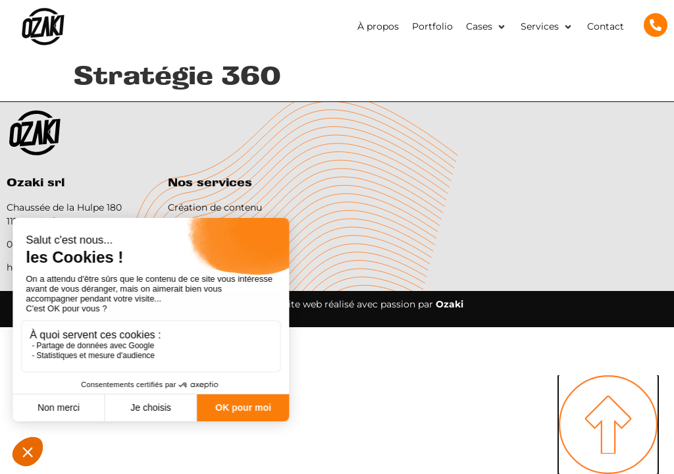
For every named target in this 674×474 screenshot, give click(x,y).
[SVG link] (43, 27)
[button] (486, 26)
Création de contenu (215, 207)
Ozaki (449, 304)
